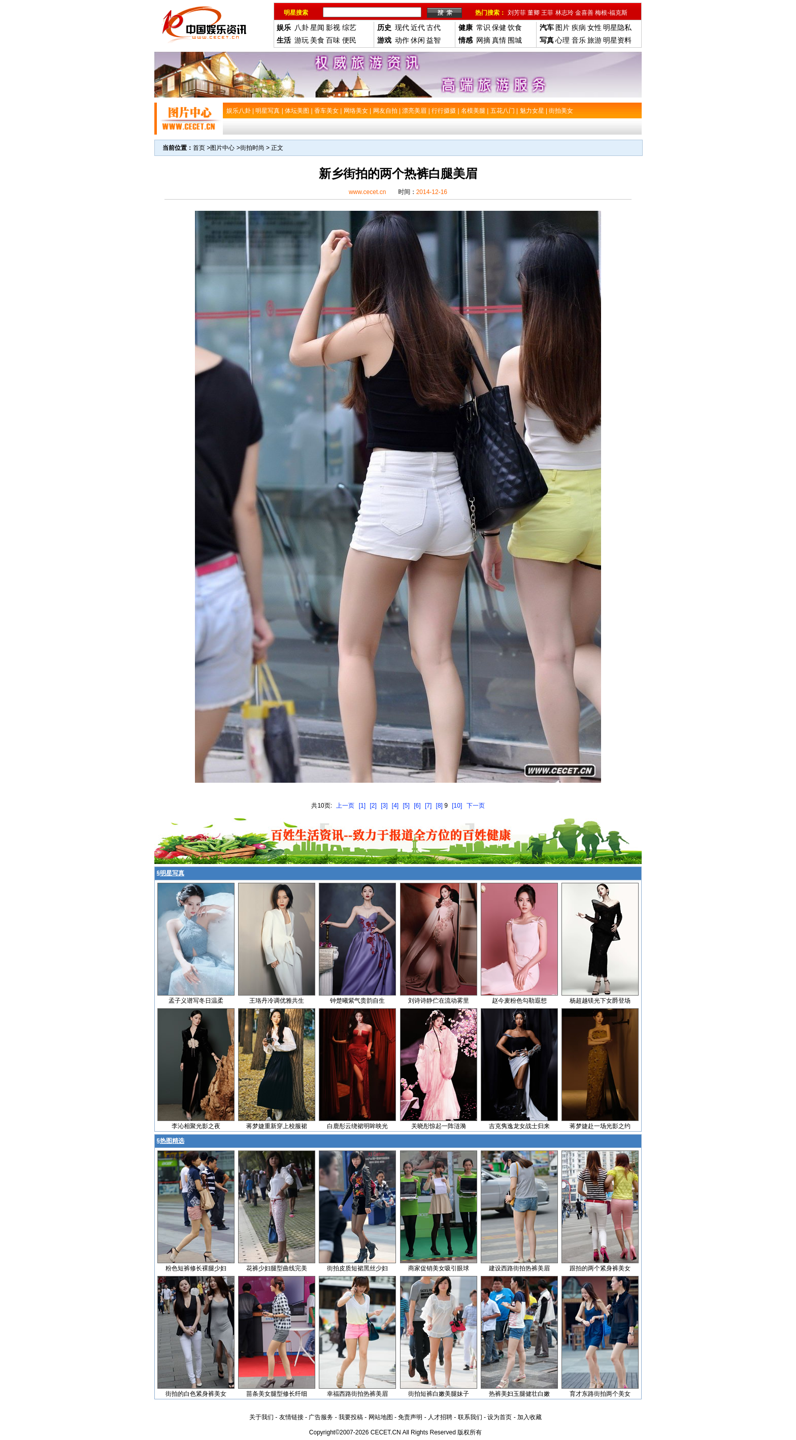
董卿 (533, 12)
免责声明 (410, 1417)
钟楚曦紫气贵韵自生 (357, 1000)
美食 (317, 40)
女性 (594, 27)
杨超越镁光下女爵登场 (600, 1000)
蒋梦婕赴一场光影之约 (600, 1126)
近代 (418, 27)
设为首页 (499, 1417)
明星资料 (617, 40)
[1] (362, 805)
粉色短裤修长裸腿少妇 (195, 1268)
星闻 (317, 27)
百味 (333, 40)
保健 (499, 27)
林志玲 (564, 12)
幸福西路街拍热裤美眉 (357, 1393)
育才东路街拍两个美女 (600, 1393)
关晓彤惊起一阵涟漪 (438, 1126)
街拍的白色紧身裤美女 (195, 1393)
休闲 (418, 40)
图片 (562, 27)
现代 (402, 27)
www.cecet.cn (367, 192)
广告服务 (321, 1417)
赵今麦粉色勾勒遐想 (519, 1000)
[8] (439, 805)
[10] (457, 805)
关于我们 (261, 1417)
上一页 (345, 805)
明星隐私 (617, 27)
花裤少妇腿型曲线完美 (276, 1268)
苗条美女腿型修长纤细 (276, 1393)
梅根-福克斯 (611, 12)
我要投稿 (351, 1417)
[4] (395, 805)
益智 (433, 40)
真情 (499, 40)
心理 (562, 40)
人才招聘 (440, 1417)
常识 (483, 27)
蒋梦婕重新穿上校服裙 (276, 1126)
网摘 (483, 40)
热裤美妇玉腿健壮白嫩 (519, 1393)
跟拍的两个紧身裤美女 (600, 1268)
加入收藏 (529, 1417)
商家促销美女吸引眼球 (438, 1268)
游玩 (301, 40)
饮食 (515, 27)
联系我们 (470, 1417)
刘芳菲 (517, 12)
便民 (349, 40)
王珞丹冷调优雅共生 (276, 1000)
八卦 (301, 27)
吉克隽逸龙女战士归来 (519, 1126)
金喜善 (584, 12)
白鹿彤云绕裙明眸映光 (357, 1126)
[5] (406, 805)
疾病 (579, 27)
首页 (199, 147)
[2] (373, 805)
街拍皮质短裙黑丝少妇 (357, 1268)
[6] (417, 805)
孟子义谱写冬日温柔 (196, 1000)
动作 (402, 40)
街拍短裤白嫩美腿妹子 (438, 1393)
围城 (515, 40)
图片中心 (222, 147)
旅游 (594, 40)
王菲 (547, 12)
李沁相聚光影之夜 (196, 1126)
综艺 (349, 27)
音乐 (579, 40)
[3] (384, 805)
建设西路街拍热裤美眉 (519, 1268)
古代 (433, 27)
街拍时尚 (252, 147)
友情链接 (291, 1417)
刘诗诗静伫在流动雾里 (438, 1000)
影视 (333, 27)
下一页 (476, 805)
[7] (428, 805)
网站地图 (381, 1417)
